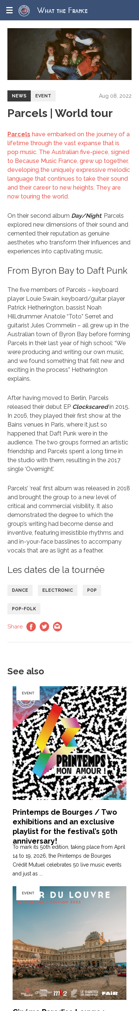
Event (43, 96)
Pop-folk (24, 608)
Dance (20, 590)
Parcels (18, 134)
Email (58, 626)
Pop (92, 590)
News (19, 96)
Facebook (31, 626)
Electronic (57, 590)
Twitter (44, 626)
